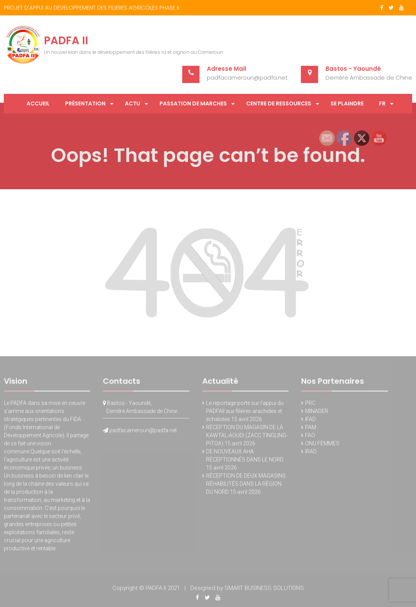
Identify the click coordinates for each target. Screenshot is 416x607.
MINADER (316, 413)
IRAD (311, 453)
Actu (132, 103)
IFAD (310, 421)
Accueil (38, 103)
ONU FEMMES (322, 445)
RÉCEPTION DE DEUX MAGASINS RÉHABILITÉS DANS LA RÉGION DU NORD (246, 485)
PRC (310, 405)
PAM (310, 429)
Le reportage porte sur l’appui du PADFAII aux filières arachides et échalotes (244, 413)
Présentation (85, 103)
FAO (310, 437)
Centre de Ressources (278, 103)
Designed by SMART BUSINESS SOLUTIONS (247, 589)
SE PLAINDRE (347, 103)
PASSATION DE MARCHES (193, 103)
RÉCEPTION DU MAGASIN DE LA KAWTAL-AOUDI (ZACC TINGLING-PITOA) (247, 437)
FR (382, 103)
